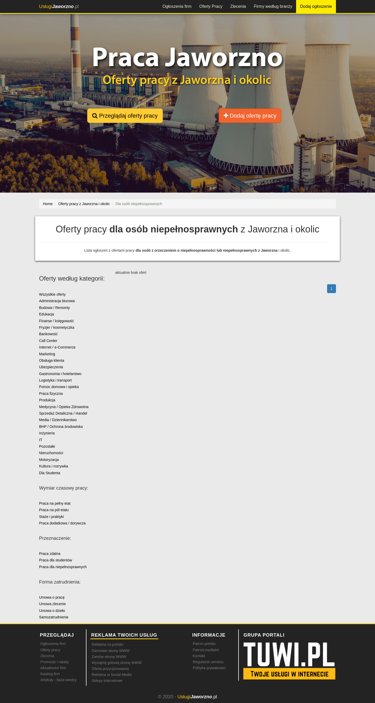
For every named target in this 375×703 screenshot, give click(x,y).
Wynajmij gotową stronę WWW (117, 663)
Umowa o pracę (52, 597)
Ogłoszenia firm (176, 6)
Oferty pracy (50, 650)
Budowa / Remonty (54, 308)
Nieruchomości (51, 453)
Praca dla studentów (55, 560)
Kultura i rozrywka (53, 466)
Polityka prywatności (209, 668)
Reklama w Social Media (112, 675)
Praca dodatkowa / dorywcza (62, 523)
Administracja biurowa (57, 301)
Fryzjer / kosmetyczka (56, 327)
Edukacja (46, 314)
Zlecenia (238, 6)
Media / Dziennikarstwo (58, 420)
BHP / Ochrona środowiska (61, 427)
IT (40, 440)
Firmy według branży (273, 6)
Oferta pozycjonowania (110, 669)
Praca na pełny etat (55, 503)
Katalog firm (50, 674)
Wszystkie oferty (52, 294)
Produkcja (47, 400)
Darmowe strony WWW (110, 651)
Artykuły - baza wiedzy (58, 680)
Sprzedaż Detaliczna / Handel (63, 413)
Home (48, 204)
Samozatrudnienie (53, 617)
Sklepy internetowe (107, 681)
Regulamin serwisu (208, 662)
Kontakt (199, 656)
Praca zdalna (49, 554)
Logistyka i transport (55, 380)
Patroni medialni (206, 650)
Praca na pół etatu (54, 510)
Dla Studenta (49, 473)
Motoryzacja (49, 460)
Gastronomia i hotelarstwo (60, 374)
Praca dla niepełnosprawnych (63, 567)
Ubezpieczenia (51, 367)
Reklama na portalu (107, 644)
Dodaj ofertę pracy (250, 115)
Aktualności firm (53, 668)
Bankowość (48, 334)
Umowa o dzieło (52, 611)
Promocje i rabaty (54, 662)
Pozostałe (47, 446)
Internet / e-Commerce (57, 347)
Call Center (48, 341)
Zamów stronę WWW (109, 657)
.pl (59, 6)
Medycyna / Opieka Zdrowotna (64, 407)
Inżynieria (47, 433)
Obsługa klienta (51, 360)
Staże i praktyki (51, 517)
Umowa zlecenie (52, 604)
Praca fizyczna (51, 393)
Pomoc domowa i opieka (59, 387)
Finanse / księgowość (56, 321)
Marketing (47, 354)
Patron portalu (204, 644)
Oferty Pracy (210, 6)
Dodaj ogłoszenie (316, 6)
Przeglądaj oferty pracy (125, 115)
